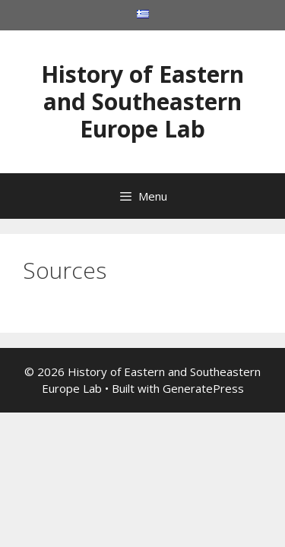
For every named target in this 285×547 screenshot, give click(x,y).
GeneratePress (203, 388)
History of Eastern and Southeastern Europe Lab (142, 101)
